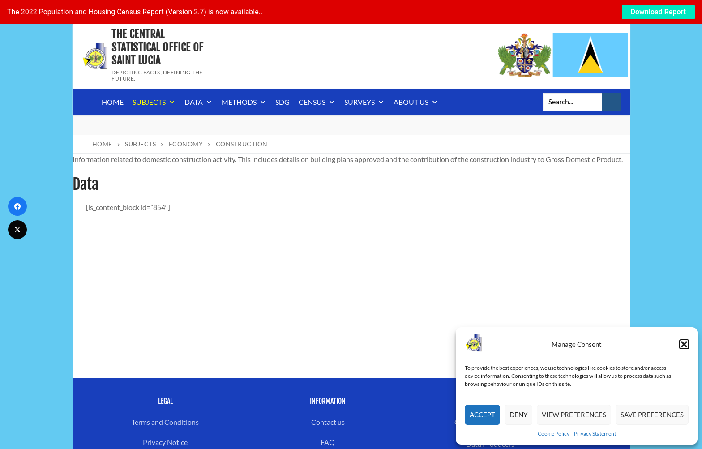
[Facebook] (17, 206)
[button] (684, 344)
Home (113, 102)
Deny (518, 415)
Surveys (364, 102)
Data (198, 102)
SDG (282, 102)
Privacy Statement (595, 433)
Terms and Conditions (165, 422)
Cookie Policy (553, 433)
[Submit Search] (611, 102)
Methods (244, 102)
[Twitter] (17, 229)
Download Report (658, 12)
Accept (482, 415)
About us (416, 102)
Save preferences (652, 415)
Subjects (154, 102)
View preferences (574, 415)
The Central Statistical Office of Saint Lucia (157, 47)
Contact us (328, 422)
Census (317, 102)
